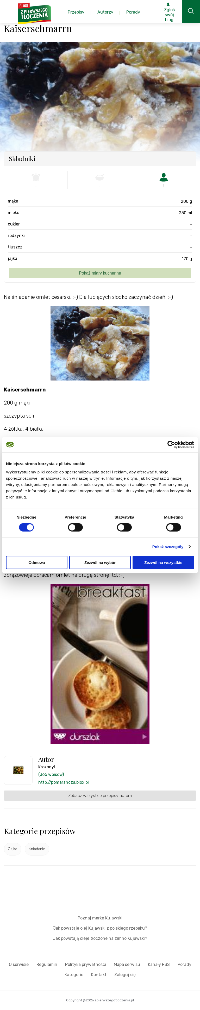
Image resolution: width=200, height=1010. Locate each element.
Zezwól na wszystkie (163, 562)
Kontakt (99, 974)
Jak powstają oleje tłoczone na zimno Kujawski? (100, 938)
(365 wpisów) (51, 774)
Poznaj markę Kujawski (100, 918)
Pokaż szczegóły (168, 546)
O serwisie (19, 964)
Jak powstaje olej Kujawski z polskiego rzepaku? (100, 928)
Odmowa (36, 562)
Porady (184, 964)
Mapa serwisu (127, 964)
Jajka (12, 849)
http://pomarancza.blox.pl (63, 782)
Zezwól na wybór (100, 562)
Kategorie (74, 974)
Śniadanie (37, 849)
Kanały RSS (159, 964)
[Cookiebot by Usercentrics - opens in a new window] (171, 445)
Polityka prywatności (85, 964)
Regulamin (46, 964)
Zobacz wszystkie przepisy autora (100, 795)
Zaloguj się (125, 974)
